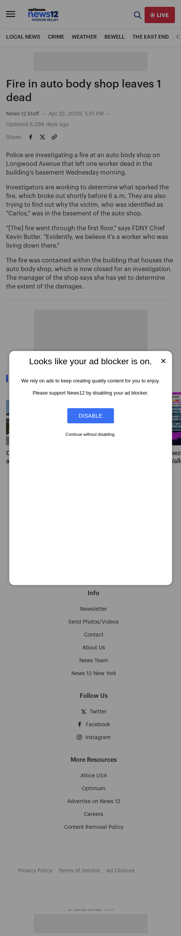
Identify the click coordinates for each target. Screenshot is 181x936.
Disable (90, 415)
